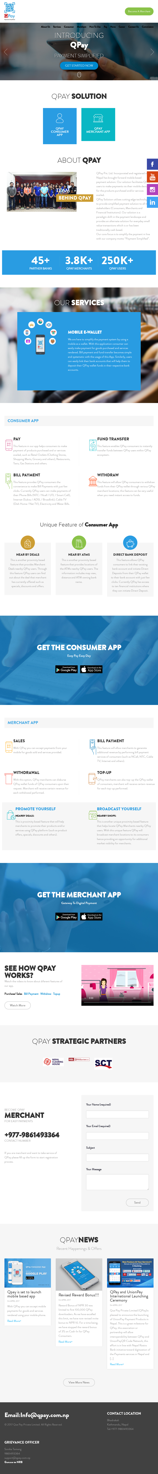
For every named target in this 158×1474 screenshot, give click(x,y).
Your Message (117, 1180)
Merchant (81, 26)
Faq (105, 26)
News (112, 26)
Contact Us (133, 26)
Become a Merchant (139, 11)
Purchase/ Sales (13, 994)
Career (122, 26)
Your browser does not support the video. (117, 985)
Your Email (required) (117, 1131)
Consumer (69, 26)
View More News (79, 1382)
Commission (148, 26)
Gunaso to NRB (13, 1462)
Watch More (17, 1005)
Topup (56, 994)
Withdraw (45, 994)
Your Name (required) (117, 1109)
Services (57, 26)
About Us (45, 26)
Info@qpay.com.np (44, 1415)
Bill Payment (31, 994)
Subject (117, 1153)
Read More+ (14, 1321)
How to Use (95, 26)
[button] (4, 51)
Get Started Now (79, 65)
